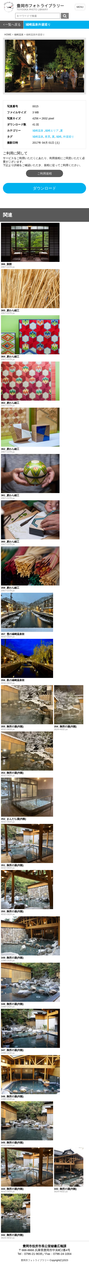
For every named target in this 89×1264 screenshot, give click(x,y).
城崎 (58, 136)
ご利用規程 (44, 173)
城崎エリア (52, 130)
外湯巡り (68, 136)
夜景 (47, 136)
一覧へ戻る (13, 24)
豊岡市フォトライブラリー (35, 1260)
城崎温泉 (37, 130)
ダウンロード (44, 188)
